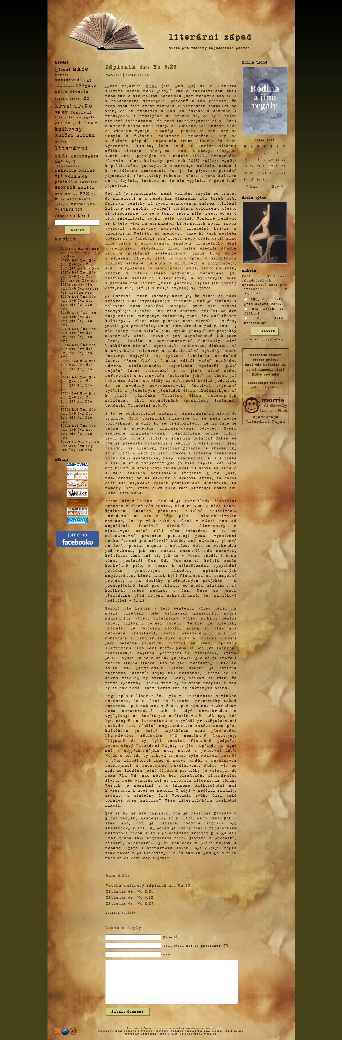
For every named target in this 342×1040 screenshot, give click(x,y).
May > (278, 186)
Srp (64, 268)
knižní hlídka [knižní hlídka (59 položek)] (75, 135)
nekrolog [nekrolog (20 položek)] (66, 170)
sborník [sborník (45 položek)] (65, 187)
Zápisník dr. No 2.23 (129, 903)
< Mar (252, 186)
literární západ (210, 36)
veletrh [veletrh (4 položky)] (62, 204)
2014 (65, 377)
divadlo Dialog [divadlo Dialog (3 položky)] (68, 99)
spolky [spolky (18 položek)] (63, 193)
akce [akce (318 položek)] (81, 68)
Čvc (89, 264)
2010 (65, 441)
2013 (65, 393)
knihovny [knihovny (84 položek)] (68, 129)
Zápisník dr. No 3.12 (129, 897)
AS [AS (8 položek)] (89, 80)
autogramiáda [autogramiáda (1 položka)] (64, 85)
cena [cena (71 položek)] (61, 91)
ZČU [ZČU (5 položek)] (79, 209)
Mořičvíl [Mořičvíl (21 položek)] (65, 161)
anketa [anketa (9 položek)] (62, 75)
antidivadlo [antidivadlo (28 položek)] (70, 79)
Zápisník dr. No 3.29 (141, 66)
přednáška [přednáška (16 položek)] (66, 181)
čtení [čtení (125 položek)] (82, 215)
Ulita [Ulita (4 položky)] (60, 199)
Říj (72, 292)
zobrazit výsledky (265, 339)
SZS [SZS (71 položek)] (85, 193)
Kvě (72, 264)
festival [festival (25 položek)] (81, 112)
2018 (65, 312)
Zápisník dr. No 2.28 (130, 891)
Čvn (81, 264)
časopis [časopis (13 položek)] (63, 215)
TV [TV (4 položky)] (93, 194)
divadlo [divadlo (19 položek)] (79, 91)
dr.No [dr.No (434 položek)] (83, 105)
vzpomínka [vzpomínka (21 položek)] (83, 203)
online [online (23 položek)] (87, 170)
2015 (65, 361)
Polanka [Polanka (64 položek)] (76, 176)
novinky (129, 912)
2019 (65, 296)
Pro (70, 256)
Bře (92, 260)
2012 (65, 409)
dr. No (143, 75)
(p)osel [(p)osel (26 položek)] (63, 69)
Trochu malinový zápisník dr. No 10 (148, 885)
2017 (65, 329)
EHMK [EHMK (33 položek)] (61, 112)
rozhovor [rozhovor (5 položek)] (88, 182)
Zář (72, 268)
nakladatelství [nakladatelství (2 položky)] (67, 166)
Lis (87, 268)
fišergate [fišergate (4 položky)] (64, 117)
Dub (95, 248)
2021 (65, 272)
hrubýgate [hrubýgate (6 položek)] (85, 117)
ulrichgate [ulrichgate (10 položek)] (79, 199)
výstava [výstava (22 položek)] (64, 209)
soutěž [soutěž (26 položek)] (86, 187)
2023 (65, 248)
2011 (65, 425)
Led (75, 260)
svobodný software (155, 1030)
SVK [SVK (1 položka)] (75, 194)
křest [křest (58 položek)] (62, 141)
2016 (65, 345)
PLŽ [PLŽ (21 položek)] (59, 176)
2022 (65, 260)
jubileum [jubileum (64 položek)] (85, 122)
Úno (84, 260)
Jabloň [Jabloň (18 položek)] (63, 122)
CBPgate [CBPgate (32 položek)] (86, 85)
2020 (65, 284)
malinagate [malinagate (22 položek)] (85, 155)
